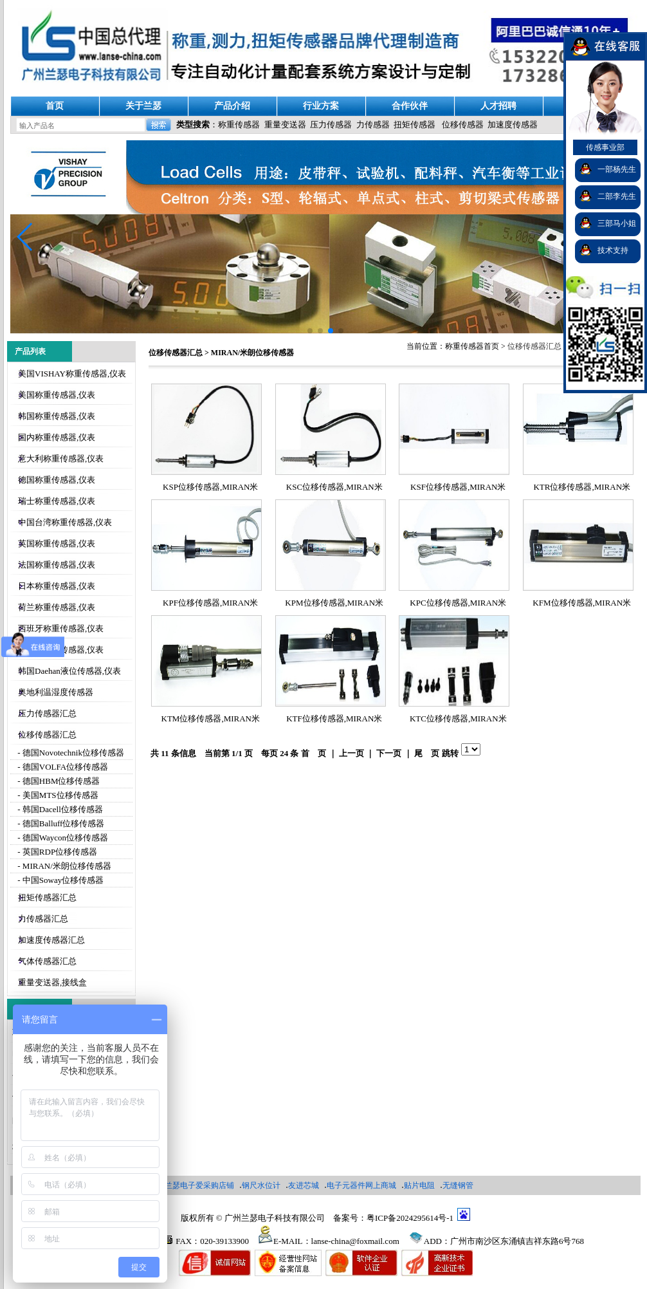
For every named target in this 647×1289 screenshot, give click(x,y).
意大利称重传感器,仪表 (61, 458)
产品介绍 (232, 106)
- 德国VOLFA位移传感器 (61, 767)
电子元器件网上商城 (361, 1185)
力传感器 (373, 124)
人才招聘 (498, 106)
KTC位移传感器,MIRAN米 (458, 718)
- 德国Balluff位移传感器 (59, 823)
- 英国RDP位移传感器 (56, 852)
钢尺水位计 (261, 1185)
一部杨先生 (616, 169)
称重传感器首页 (472, 346)
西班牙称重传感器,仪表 (61, 628)
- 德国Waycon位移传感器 (61, 837)
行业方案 (321, 106)
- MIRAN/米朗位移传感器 (63, 866)
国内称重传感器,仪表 (56, 437)
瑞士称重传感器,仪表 (56, 501)
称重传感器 (239, 124)
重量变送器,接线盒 (52, 982)
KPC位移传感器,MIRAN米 (458, 602)
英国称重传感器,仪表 (56, 543)
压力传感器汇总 (47, 713)
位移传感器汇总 (47, 734)
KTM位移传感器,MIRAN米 (210, 718)
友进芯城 (303, 1185)
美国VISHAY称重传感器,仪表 (72, 373)
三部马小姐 (616, 223)
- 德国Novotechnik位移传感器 (69, 752)
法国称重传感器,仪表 (56, 565)
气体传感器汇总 (47, 961)
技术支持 (612, 250)
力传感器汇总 (43, 918)
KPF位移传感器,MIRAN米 (210, 602)
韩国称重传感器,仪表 (56, 416)
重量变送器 (285, 124)
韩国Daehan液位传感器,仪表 (69, 671)
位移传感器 (463, 124)
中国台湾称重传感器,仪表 (65, 522)
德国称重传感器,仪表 (56, 480)
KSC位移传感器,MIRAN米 (334, 487)
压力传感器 (331, 124)
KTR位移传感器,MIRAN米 (581, 487)
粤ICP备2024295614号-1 (410, 1218)
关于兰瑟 (143, 106)
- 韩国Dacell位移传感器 (59, 809)
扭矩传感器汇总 (47, 897)
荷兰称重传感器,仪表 (56, 607)
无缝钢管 (457, 1185)
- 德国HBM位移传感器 (57, 781)
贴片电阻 (419, 1185)
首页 (55, 106)
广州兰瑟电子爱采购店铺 (191, 1185)
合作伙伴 (410, 106)
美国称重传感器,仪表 (56, 395)
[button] (25, 237)
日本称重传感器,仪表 (56, 586)
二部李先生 (616, 196)
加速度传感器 (513, 124)
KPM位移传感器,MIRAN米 (334, 602)
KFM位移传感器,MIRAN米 (582, 602)
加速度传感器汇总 (51, 940)
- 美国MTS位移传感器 (56, 795)
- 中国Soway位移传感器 (59, 880)
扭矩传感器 (414, 124)
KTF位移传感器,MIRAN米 (334, 718)
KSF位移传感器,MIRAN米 (458, 487)
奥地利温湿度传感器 (55, 692)
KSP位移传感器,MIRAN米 (210, 487)
